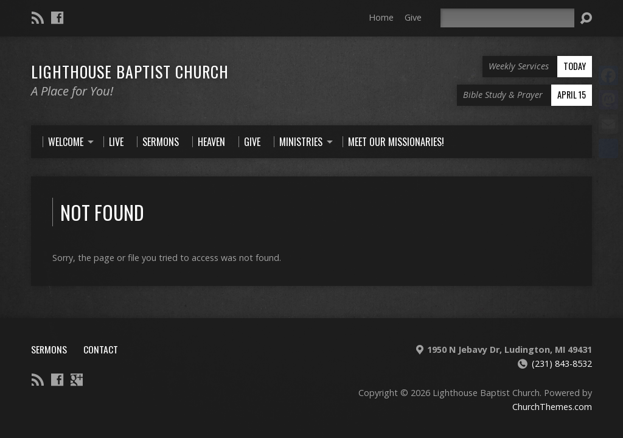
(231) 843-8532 (562, 363)
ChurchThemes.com (552, 406)
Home (381, 17)
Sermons (49, 349)
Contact (100, 349)
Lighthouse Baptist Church (130, 71)
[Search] (507, 18)
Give (413, 17)
